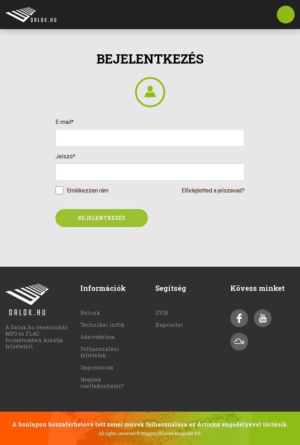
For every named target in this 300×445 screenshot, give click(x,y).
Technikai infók (102, 324)
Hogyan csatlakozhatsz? (102, 382)
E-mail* (64, 122)
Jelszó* (65, 156)
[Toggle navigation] (286, 14)
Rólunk (90, 312)
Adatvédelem (97, 336)
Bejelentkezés (101, 218)
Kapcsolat (169, 324)
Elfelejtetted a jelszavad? (213, 190)
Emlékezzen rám (87, 190)
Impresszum (96, 367)
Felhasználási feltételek (99, 352)
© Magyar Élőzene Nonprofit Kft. (169, 433)
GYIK (162, 312)
